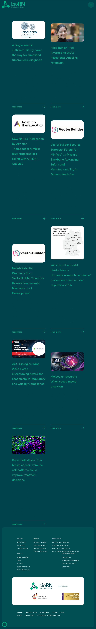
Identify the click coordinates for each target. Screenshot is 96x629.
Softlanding (21, 545)
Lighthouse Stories (23, 566)
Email (62, 612)
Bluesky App (44, 612)
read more (28, 106)
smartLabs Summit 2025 (60, 545)
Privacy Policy (29, 615)
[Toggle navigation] (91, 5)
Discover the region (68, 563)
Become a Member (40, 542)
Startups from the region (70, 560)
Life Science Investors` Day (61, 548)
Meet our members (40, 545)
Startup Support (22, 548)
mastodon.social (31, 612)
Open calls (65, 566)
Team (19, 560)
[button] (4, 624)
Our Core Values (23, 557)
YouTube (54, 612)
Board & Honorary (23, 570)
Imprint (19, 615)
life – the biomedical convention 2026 (65, 551)
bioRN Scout (21, 542)
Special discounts (40, 548)
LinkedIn (20, 612)
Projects (20, 563)
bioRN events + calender (60, 542)
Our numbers (66, 557)
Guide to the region (40, 551)
